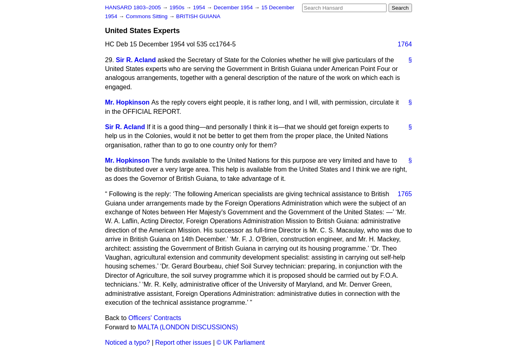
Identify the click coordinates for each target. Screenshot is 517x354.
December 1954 (234, 7)
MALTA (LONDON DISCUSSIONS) (188, 327)
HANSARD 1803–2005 (133, 7)
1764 (404, 44)
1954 (200, 7)
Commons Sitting (147, 16)
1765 (404, 194)
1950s (177, 7)
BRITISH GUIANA (198, 16)
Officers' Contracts (154, 317)
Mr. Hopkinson (127, 102)
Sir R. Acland (136, 60)
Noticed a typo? (127, 342)
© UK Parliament (240, 342)
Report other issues (183, 342)
